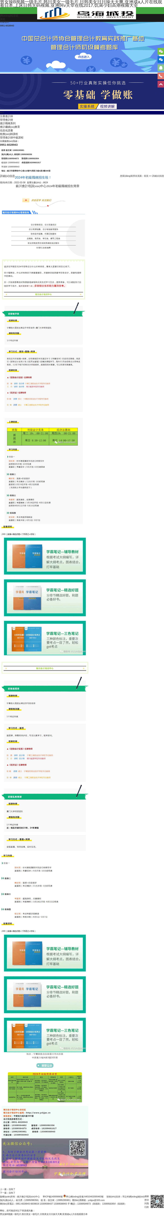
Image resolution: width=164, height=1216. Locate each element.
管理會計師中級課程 (11, 137)
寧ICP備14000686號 (53, 1196)
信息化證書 (6, 130)
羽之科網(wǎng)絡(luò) (133, 1196)
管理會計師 (6, 119)
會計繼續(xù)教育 (10, 126)
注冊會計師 (6, 116)
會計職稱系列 (8, 123)
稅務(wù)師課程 (9, 134)
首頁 (146, 176)
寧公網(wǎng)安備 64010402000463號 (84, 1196)
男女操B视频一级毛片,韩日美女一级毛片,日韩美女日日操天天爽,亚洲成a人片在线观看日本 (44, 1214)
